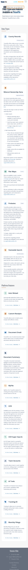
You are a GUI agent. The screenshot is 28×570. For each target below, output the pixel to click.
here (5, 107)
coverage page (9, 63)
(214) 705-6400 (14, 554)
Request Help (14, 559)
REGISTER (20, 2)
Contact (14, 565)
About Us (14, 567)
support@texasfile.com (9, 79)
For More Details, (12, 305)
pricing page (12, 159)
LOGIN (15, 2)
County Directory (14, 563)
